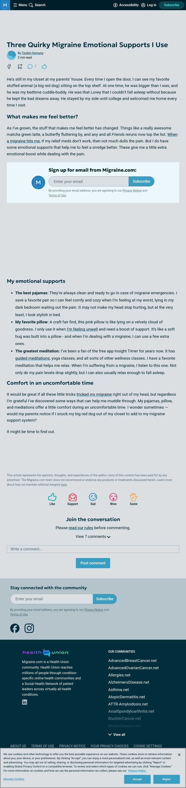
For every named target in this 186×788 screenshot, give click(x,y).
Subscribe (171, 5)
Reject (167, 779)
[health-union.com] (45, 652)
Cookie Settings (148, 746)
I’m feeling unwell (82, 329)
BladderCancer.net (124, 718)
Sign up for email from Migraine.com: (92, 170)
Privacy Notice (132, 190)
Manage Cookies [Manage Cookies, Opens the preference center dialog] (13, 779)
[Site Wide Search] (37, 5)
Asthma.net (118, 689)
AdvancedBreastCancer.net (132, 660)
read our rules (81, 527)
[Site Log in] (148, 5)
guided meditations (32, 358)
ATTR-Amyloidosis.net (128, 704)
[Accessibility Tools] (125, 5)
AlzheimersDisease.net (128, 682)
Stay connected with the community (48, 587)
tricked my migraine (94, 394)
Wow (111, 499)
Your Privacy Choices (109, 746)
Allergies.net (119, 675)
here (64, 484)
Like (50, 499)
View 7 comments (93, 536)
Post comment (93, 563)
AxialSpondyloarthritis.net (131, 711)
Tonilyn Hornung (32, 53)
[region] (93, 768)
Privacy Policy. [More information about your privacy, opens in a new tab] (137, 770)
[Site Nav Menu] (20, 5)
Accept (137, 779)
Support (71, 499)
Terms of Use (57, 195)
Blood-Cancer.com (124, 726)
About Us (18, 746)
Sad (91, 499)
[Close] (179, 754)
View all (116, 735)
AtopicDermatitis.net (126, 696)
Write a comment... (26, 549)
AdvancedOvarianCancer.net (133, 667)
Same (131, 499)
